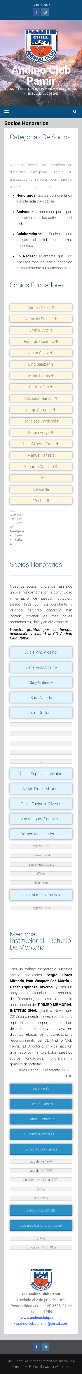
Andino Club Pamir (41, 75)
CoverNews (41, 1367)
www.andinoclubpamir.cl (41, 1317)
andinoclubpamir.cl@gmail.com (42, 1323)
